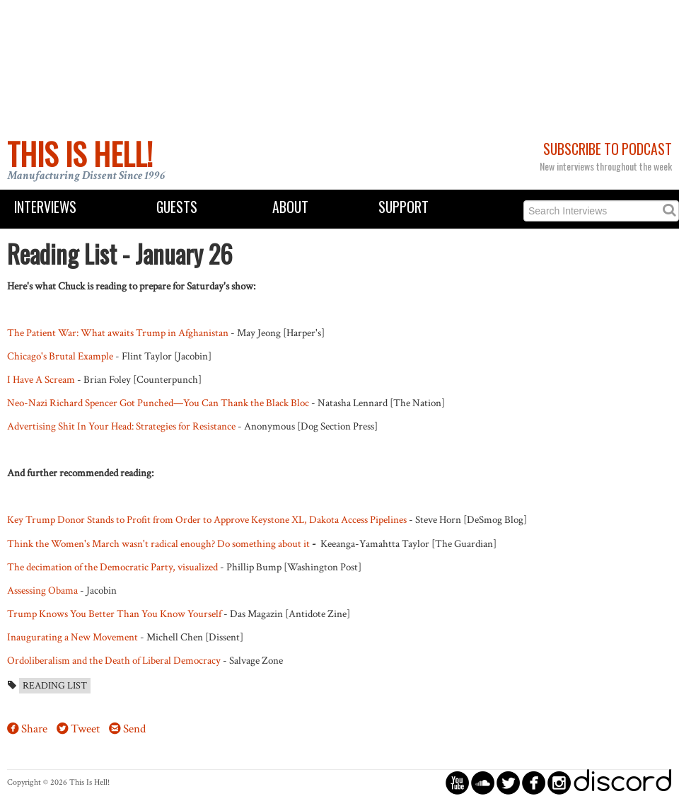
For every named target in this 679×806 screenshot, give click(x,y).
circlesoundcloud (482, 782)
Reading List (55, 685)
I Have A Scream (41, 379)
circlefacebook (533, 782)
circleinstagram (559, 782)
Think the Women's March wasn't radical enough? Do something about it (158, 543)
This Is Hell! (80, 153)
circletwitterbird (508, 782)
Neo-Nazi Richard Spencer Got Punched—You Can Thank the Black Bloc (158, 403)
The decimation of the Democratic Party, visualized (112, 567)
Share (34, 729)
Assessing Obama (42, 590)
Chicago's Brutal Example (60, 356)
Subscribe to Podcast (607, 149)
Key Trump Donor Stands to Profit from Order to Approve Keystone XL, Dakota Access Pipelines (207, 519)
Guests (176, 207)
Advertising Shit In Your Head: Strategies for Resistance (121, 426)
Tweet (85, 729)
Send (134, 729)
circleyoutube (457, 782)
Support (403, 207)
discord (622, 782)
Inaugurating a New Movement (72, 637)
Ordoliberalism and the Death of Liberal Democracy (114, 660)
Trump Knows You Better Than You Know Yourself (114, 613)
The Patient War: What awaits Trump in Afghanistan (117, 333)
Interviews (45, 207)
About (290, 207)
